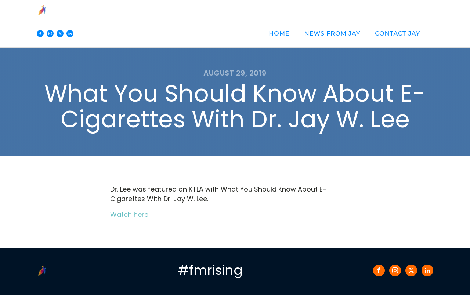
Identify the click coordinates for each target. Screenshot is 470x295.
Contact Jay (397, 33)
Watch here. (129, 214)
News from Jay (332, 33)
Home (279, 33)
